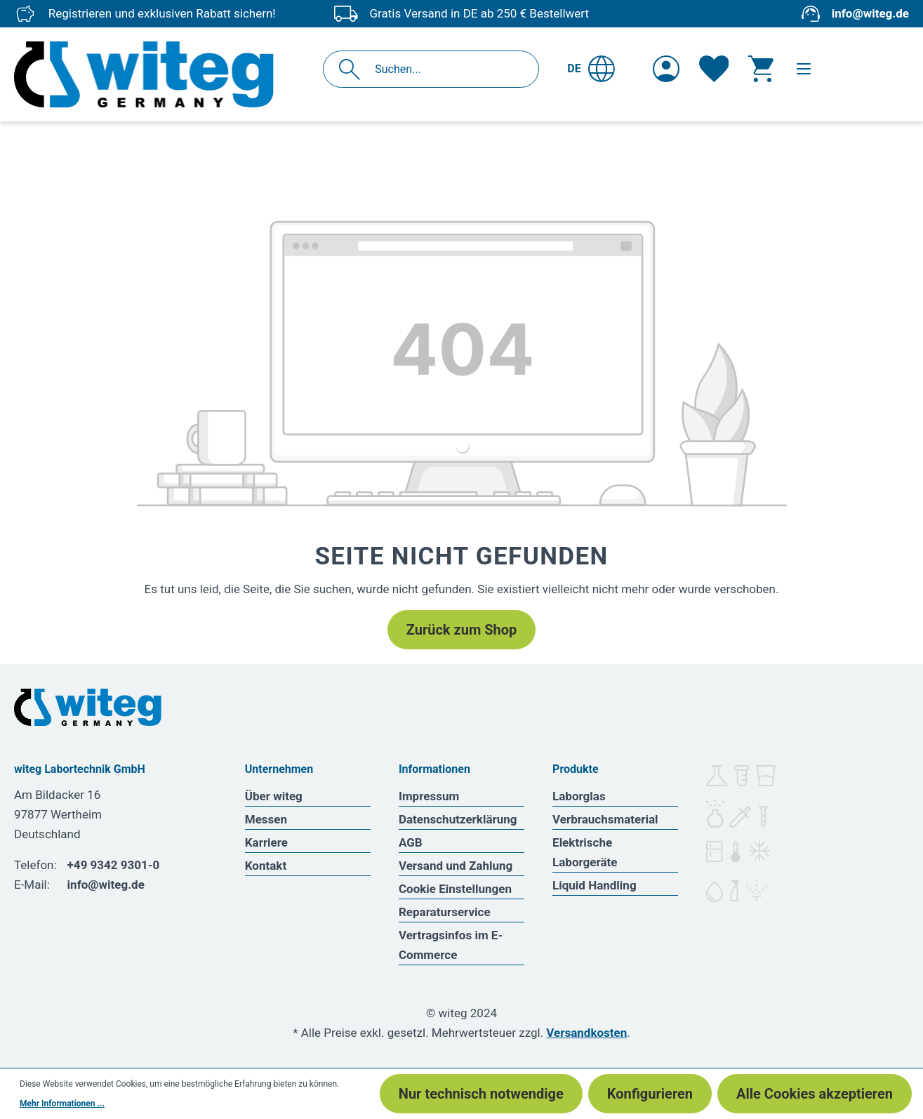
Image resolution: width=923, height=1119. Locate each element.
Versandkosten (586, 1033)
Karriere (266, 842)
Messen (266, 819)
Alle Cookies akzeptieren (814, 1093)
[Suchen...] (446, 69)
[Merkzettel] (714, 69)
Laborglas (579, 796)
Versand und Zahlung (455, 866)
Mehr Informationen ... (62, 1103)
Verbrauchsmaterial (605, 819)
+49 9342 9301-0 (113, 865)
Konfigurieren (650, 1093)
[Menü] (803, 68)
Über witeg (274, 796)
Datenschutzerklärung (458, 819)
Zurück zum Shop (461, 629)
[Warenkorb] (760, 69)
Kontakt (265, 866)
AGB (411, 842)
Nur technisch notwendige (481, 1093)
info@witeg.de (870, 13)
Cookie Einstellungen (455, 889)
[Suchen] (353, 69)
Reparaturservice (445, 912)
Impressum (429, 796)
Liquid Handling (594, 885)
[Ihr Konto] (666, 69)
